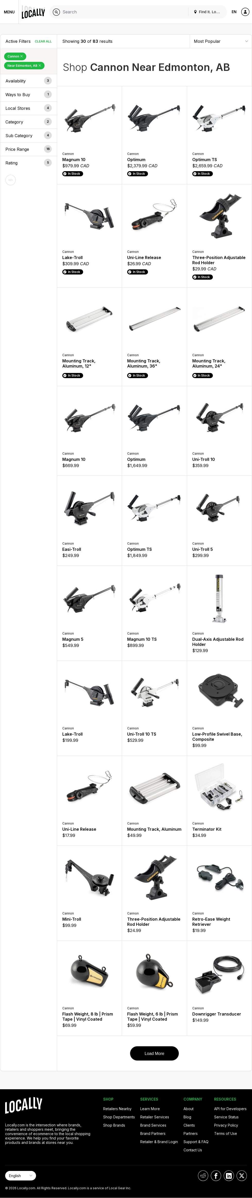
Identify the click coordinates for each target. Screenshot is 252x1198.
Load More (154, 1053)
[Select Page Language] (20, 1175)
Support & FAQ (196, 1141)
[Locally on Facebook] (216, 1175)
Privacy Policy (226, 1125)
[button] (28, 81)
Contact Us (193, 1150)
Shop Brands (114, 1125)
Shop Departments (119, 1117)
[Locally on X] (242, 1175)
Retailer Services (154, 1117)
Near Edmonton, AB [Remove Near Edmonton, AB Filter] (24, 66)
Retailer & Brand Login (159, 1141)
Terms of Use (225, 1133)
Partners (191, 1133)
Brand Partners (153, 1133)
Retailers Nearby (117, 1109)
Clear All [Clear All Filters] (43, 41)
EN (234, 12)
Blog (187, 1117)
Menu (9, 12)
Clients (189, 1125)
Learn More (150, 1109)
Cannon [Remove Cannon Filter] (15, 56)
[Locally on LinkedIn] (229, 1175)
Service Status (226, 1117)
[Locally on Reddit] (203, 1175)
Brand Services (153, 1125)
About (189, 1109)
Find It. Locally (209, 12)
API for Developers (230, 1109)
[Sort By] (221, 41)
